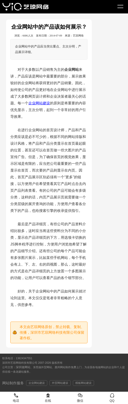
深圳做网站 (23, 367)
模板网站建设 (83, 383)
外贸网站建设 (60, 383)
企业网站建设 (39, 103)
